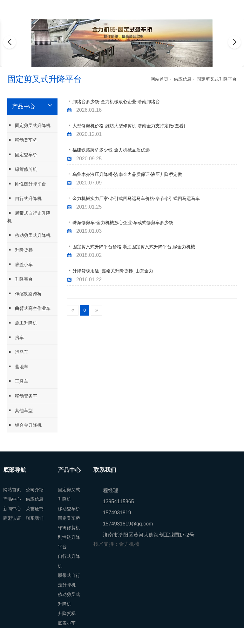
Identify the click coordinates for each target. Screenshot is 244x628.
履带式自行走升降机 (29, 216)
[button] (111, 60)
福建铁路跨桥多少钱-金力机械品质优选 (111, 149)
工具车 (17, 381)
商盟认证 (12, 518)
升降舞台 (20, 279)
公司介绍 (35, 489)
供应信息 (183, 79)
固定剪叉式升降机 (29, 125)
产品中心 (12, 499)
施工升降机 (22, 322)
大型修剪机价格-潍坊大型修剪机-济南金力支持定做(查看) (128, 125)
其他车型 (20, 410)
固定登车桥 (22, 154)
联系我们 (35, 518)
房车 (15, 337)
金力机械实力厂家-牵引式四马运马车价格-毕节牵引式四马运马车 (136, 198)
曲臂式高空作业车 (29, 308)
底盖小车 (20, 264)
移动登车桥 (22, 140)
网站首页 (159, 79)
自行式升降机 (24, 198)
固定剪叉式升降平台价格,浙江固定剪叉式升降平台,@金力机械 (133, 246)
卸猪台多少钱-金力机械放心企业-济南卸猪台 (116, 101)
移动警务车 (22, 395)
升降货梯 (20, 249)
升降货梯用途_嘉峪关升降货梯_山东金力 (112, 270)
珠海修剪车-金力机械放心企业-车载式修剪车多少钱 (122, 222)
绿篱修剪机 (22, 169)
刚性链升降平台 (26, 183)
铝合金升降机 (24, 425)
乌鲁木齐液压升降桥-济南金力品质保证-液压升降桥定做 (127, 174)
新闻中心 (12, 508)
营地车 (17, 366)
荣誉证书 (35, 508)
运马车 (17, 352)
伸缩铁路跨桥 (24, 293)
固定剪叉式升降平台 (217, 79)
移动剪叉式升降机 (29, 235)
